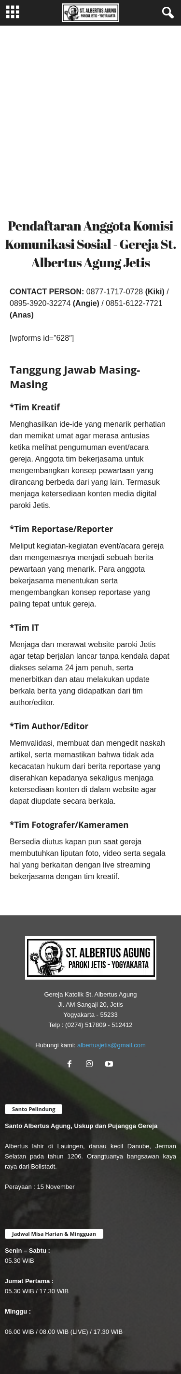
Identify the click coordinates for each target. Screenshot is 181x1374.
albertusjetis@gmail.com (111, 1045)
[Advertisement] (90, 121)
